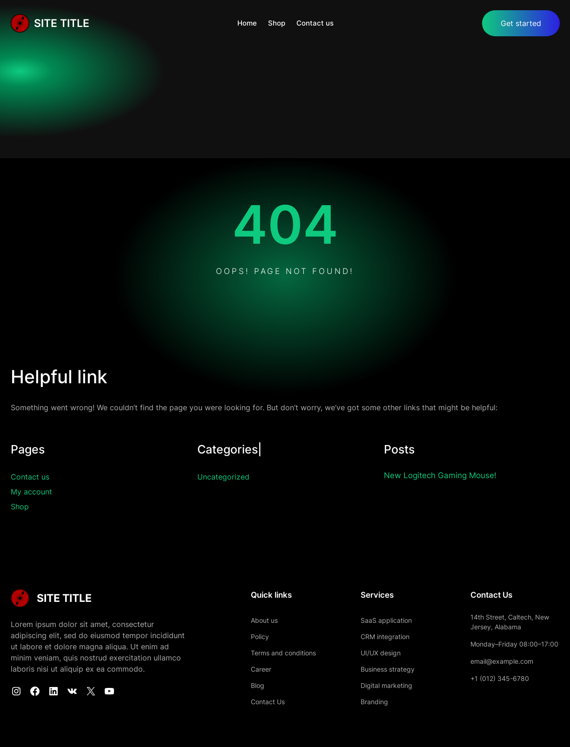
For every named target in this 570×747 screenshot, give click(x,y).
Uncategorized (223, 476)
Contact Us (268, 702)
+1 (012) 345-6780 (499, 678)
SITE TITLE (61, 23)
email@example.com (501, 661)
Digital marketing (386, 685)
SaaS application (386, 620)
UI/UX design (381, 653)
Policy (260, 636)
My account (31, 491)
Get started (521, 23)
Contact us (30, 476)
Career (261, 669)
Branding (374, 702)
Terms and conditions (283, 653)
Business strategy (388, 669)
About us (264, 620)
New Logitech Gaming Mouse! (440, 475)
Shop (20, 506)
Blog (257, 685)
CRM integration (385, 636)
